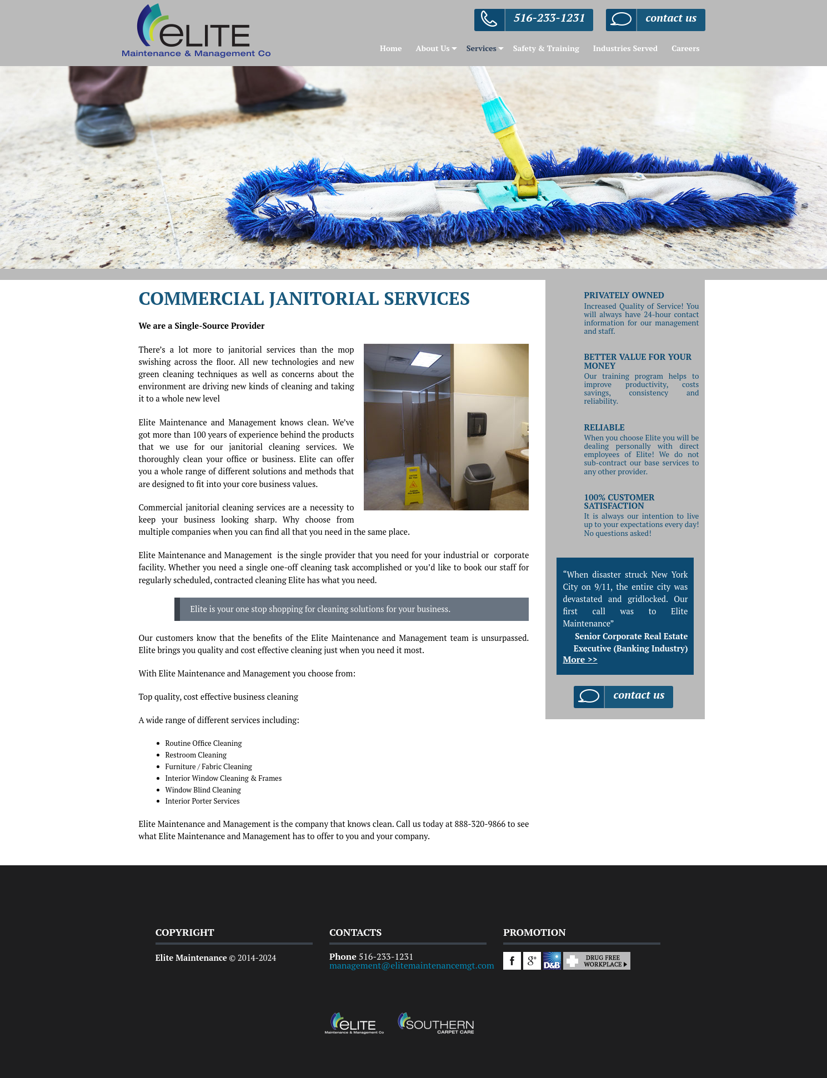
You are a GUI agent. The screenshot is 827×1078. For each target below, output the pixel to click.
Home (391, 48)
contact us (670, 17)
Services (482, 48)
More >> (580, 659)
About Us (432, 48)
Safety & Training (546, 48)
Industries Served (625, 48)
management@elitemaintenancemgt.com (411, 965)
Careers (685, 48)
